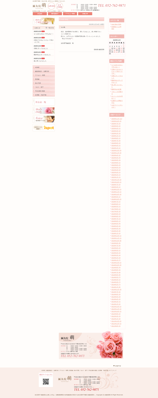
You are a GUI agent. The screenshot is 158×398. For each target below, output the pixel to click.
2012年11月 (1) (116, 309)
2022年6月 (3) (116, 165)
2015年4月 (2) (116, 253)
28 (121, 52)
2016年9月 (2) (116, 214)
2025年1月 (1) (116, 136)
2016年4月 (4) (116, 226)
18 (114, 50)
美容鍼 (71, 370)
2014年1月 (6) (116, 287)
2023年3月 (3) (116, 158)
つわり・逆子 (83, 370)
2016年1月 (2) (116, 233)
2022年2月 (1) (116, 175)
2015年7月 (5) (116, 245)
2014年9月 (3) (116, 267)
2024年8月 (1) (116, 138)
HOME (43, 370)
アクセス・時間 (64, 370)
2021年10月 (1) (116, 182)
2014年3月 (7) (116, 282)
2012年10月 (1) (116, 311)
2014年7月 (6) (116, 272)
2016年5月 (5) (116, 223)
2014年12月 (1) (116, 262)
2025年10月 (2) (116, 121)
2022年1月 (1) (116, 177)
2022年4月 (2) (116, 170)
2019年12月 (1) (116, 189)
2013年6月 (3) (116, 294)
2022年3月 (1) (116, 172)
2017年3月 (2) (116, 211)
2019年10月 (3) (116, 194)
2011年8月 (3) (116, 326)
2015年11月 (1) (116, 238)
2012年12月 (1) (116, 306)
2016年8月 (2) (116, 216)
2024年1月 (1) (116, 148)
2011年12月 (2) (116, 321)
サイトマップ (112, 370)
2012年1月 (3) (116, 319)
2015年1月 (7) (116, 260)
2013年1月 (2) (116, 304)
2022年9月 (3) (116, 160)
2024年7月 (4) (116, 140)
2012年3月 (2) (116, 316)
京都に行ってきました (41, 48)
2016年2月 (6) (116, 231)
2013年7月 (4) (116, 292)
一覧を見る (50, 28)
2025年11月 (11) (116, 119)
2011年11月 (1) (116, 323)
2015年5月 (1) (116, 250)
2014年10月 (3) (116, 265)
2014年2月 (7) (116, 284)
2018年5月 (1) (116, 206)
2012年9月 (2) (116, 314)
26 (117, 52)
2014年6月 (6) (116, 275)
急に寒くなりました (40, 61)
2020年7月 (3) (116, 184)
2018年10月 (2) (116, 199)
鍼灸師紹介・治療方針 (52, 370)
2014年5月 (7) (116, 277)
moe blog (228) (116, 24)
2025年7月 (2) (116, 123)
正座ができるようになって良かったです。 (117, 71)
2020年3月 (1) (116, 187)
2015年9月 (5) (116, 243)
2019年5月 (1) (116, 197)
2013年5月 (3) (116, 297)
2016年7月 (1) (116, 219)
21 (121, 50)
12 (117, 48)
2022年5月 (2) (116, 167)
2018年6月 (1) (116, 204)
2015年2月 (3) (116, 258)
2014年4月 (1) (116, 280)
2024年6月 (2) (116, 143)
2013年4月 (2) (116, 299)
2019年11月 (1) (116, 192)
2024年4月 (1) (116, 145)
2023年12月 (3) (116, 150)
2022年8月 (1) (116, 163)
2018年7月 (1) (116, 201)
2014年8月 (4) (116, 270)
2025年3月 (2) (116, 131)
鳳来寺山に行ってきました (42, 54)
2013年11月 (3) (116, 289)
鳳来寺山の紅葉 (116, 89)
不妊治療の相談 (93, 370)
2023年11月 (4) (116, 153)
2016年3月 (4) (116, 228)
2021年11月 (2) (116, 180)
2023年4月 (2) (116, 155)
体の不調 (76, 370)
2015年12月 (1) (116, 236)
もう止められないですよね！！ (44, 34)
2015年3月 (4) (116, 255)
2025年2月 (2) (116, 133)
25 (114, 52)
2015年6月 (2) (116, 248)
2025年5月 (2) (116, 126)
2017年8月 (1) (116, 209)
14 (121, 48)
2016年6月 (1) (116, 221)
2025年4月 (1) (116, 128)
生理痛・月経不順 (103, 370)
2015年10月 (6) (116, 241)
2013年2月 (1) (116, 301)
